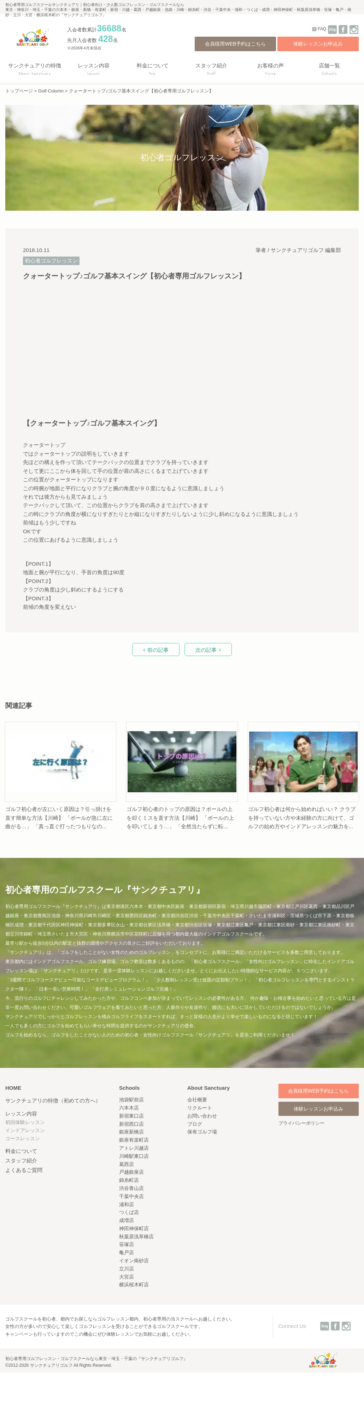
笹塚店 (126, 1244)
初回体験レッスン (25, 1122)
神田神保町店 (134, 1228)
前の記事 (158, 650)
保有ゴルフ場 (202, 1132)
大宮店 (126, 1277)
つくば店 (129, 1212)
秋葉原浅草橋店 (136, 1236)
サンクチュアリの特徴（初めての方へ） (53, 1101)
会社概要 (197, 1099)
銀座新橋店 (131, 1132)
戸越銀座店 (131, 1172)
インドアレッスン (25, 1130)
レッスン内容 (21, 1114)
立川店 (126, 1268)
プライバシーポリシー (301, 1123)
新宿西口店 (131, 1124)
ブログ (194, 1124)
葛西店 (126, 1164)
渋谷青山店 (131, 1188)
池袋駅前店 (131, 1099)
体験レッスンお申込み (318, 44)
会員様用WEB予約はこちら (235, 44)
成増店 (126, 1220)
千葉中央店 (131, 1196)
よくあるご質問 (23, 1170)
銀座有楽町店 (134, 1140)
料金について (21, 1151)
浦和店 (126, 1204)
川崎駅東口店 (134, 1156)
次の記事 (206, 650)
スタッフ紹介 (21, 1161)
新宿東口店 (131, 1116)
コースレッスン (22, 1138)
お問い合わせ (202, 1116)
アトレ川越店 (134, 1148)
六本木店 (129, 1108)
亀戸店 (126, 1252)
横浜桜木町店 (134, 1284)
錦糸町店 (129, 1180)
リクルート (199, 1108)
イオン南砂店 (134, 1260)
